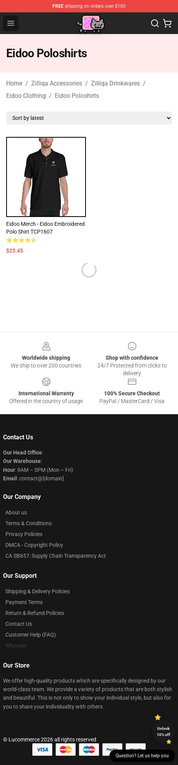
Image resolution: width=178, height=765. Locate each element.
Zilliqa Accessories (56, 83)
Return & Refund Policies (34, 613)
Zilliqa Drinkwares (115, 83)
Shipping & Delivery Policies (37, 591)
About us (16, 512)
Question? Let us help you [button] (142, 755)
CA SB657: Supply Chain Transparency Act (55, 556)
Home (14, 83)
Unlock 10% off (163, 731)
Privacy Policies (23, 534)
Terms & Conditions (28, 523)
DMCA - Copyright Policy (34, 545)
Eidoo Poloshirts (77, 95)
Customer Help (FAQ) (30, 635)
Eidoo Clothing (26, 95)
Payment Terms (24, 602)
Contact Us (18, 624)
